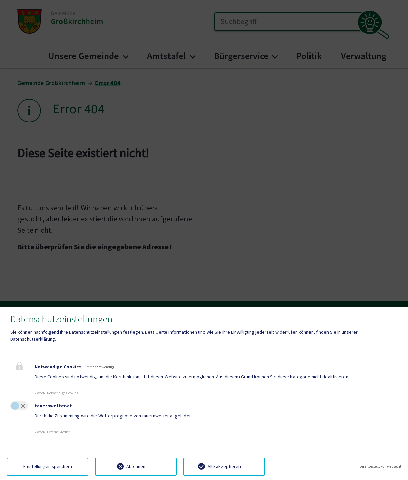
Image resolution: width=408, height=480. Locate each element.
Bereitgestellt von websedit (380, 466)
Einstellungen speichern (47, 466)
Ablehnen (135, 466)
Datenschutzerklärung (32, 339)
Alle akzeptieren (224, 466)
